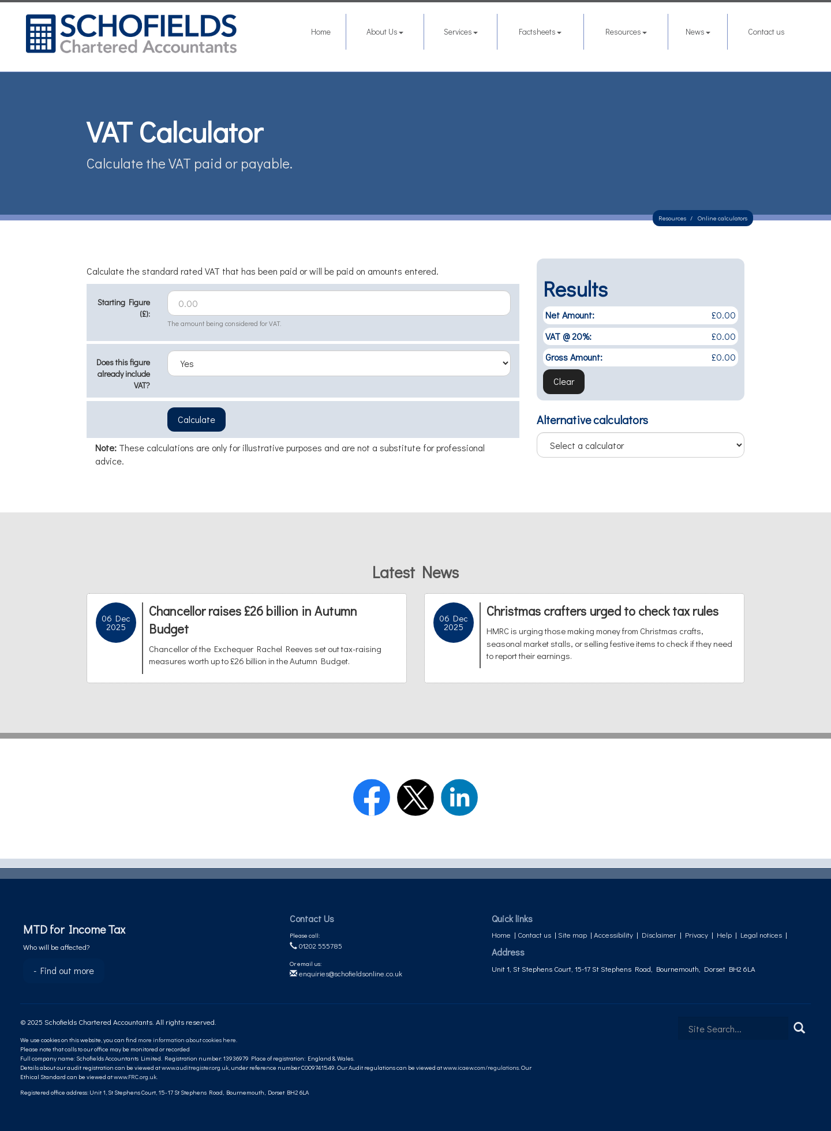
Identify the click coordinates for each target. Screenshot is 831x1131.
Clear (563, 381)
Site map (572, 934)
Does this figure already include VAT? (123, 374)
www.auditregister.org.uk (195, 1067)
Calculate (196, 419)
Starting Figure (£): (124, 308)
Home (321, 31)
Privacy (696, 934)
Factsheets (540, 31)
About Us (384, 31)
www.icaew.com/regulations (481, 1067)
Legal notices (761, 934)
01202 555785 (316, 945)
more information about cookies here (187, 1039)
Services (461, 31)
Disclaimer (659, 934)
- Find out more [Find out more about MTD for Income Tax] (63, 970)
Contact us (766, 31)
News (698, 31)
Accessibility (613, 934)
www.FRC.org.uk (135, 1076)
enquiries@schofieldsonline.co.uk (346, 973)
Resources (626, 31)
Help (724, 934)
